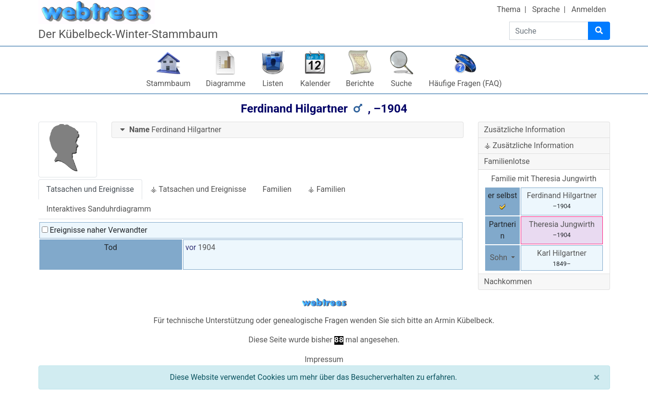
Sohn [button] (499, 257)
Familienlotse (507, 161)
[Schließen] (597, 377)
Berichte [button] (360, 83)
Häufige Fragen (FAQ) (465, 83)
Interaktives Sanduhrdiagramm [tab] (99, 208)
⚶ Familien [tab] (326, 189)
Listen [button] (272, 83)
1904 (206, 247)
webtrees (324, 303)
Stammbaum (169, 83)
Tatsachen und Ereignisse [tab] (90, 189)
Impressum (324, 359)
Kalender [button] (315, 83)
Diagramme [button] (225, 83)
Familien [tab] (276, 189)
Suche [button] (401, 83)
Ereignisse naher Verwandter (94, 230)
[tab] (287, 130)
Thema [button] (509, 9)
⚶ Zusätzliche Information (529, 145)
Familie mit (543, 178)
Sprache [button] (546, 9)
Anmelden (588, 9)
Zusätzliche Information (524, 129)
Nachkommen (508, 281)
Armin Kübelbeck (464, 320)
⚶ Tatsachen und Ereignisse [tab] (198, 189)
